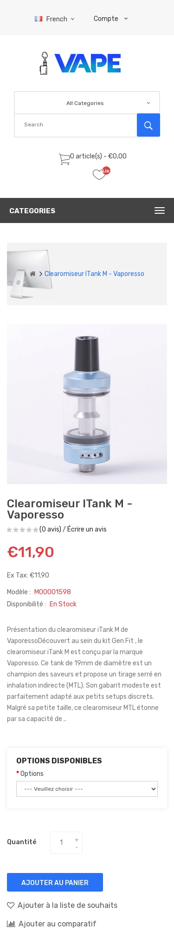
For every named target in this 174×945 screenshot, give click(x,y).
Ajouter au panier (55, 883)
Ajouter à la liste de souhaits (62, 905)
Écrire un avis (87, 529)
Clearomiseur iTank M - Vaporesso (94, 274)
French (56, 19)
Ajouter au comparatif (52, 923)
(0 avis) (50, 529)
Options (32, 774)
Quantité (21, 842)
